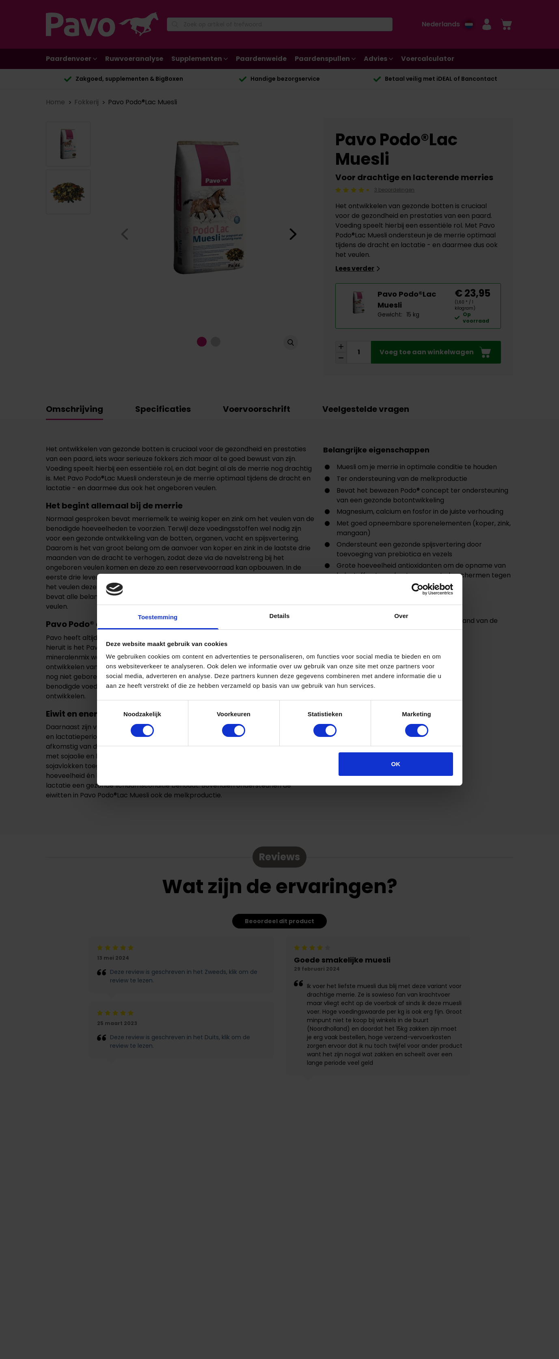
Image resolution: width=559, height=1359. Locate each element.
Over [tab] (401, 615)
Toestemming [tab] (158, 617)
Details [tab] (280, 615)
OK (396, 763)
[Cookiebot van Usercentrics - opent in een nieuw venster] (417, 589)
